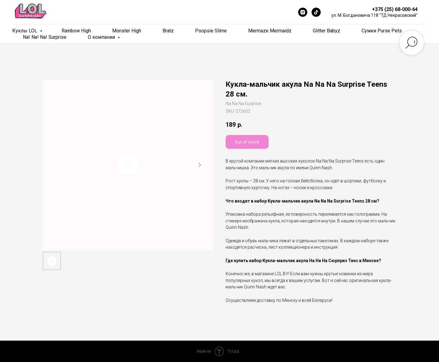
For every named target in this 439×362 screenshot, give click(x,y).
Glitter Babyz (326, 31)
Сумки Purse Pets (382, 31)
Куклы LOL (25, 31)
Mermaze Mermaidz (269, 31)
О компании (102, 37)
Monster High (126, 31)
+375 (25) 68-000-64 (395, 9)
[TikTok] (316, 12)
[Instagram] (302, 12)
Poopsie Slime (211, 31)
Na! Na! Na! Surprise (44, 37)
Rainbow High (76, 31)
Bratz (168, 31)
